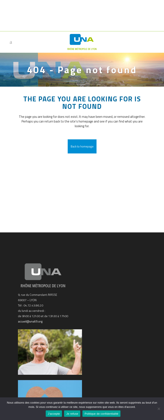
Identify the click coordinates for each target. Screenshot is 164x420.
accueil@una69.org (30, 320)
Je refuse (72, 413)
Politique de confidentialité (101, 413)
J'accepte (54, 413)
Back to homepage (82, 146)
